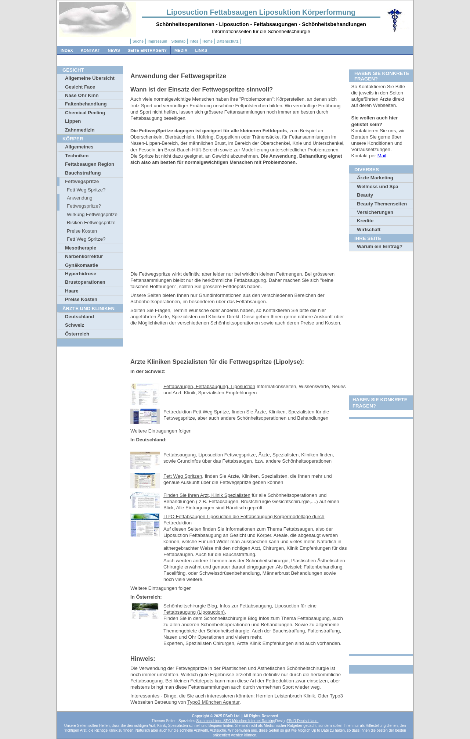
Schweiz (74, 325)
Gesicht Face (80, 87)
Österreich (77, 334)
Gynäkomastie (81, 265)
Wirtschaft (368, 229)
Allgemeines (79, 147)
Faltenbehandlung (86, 104)
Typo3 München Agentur (213, 702)
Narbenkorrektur (84, 256)
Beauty (365, 195)
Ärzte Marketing (375, 177)
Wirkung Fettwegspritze (92, 214)
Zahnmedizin (80, 130)
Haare (72, 291)
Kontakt (90, 50)
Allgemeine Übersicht (90, 78)
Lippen (73, 121)
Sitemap (178, 41)
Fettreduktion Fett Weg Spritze (196, 412)
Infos (193, 41)
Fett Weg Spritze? (86, 190)
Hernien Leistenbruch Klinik (285, 696)
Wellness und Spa (377, 186)
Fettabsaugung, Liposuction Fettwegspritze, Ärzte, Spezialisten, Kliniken (240, 455)
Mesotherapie (80, 248)
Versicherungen (375, 212)
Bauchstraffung (83, 173)
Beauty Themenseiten (382, 204)
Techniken (76, 155)
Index (67, 50)
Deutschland (79, 316)
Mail (381, 155)
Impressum (157, 41)
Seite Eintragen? (147, 50)
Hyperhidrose (80, 273)
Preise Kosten (82, 231)
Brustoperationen (85, 282)
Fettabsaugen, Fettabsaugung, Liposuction (209, 386)
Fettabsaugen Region (89, 164)
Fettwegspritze (82, 181)
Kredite (365, 220)
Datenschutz (227, 41)
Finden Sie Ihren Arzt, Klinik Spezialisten (206, 495)
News (114, 50)
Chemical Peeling (85, 112)
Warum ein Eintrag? (379, 246)
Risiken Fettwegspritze (91, 222)
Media (180, 50)
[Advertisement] (238, 219)
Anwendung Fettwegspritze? (84, 202)
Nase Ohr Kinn (82, 95)
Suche (138, 41)
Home (207, 41)
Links (201, 50)
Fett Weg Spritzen (182, 476)
